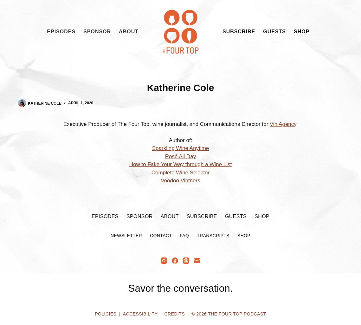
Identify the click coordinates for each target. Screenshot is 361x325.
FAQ (184, 235)
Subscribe (238, 31)
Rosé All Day (180, 156)
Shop (301, 31)
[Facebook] (175, 260)
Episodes (61, 31)
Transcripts (213, 235)
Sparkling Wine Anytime (180, 148)
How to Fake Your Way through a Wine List (180, 164)
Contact (161, 235)
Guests (274, 31)
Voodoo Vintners (180, 181)
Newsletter (126, 235)
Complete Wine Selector (180, 173)
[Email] (197, 260)
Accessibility (140, 313)
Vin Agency (283, 124)
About (129, 31)
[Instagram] (164, 260)
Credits (174, 313)
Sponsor (97, 31)
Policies (105, 313)
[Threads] (186, 260)
